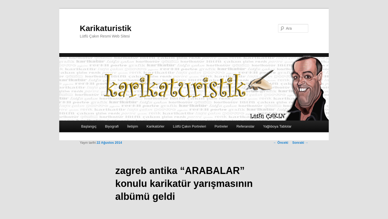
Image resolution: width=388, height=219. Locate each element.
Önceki (280, 143)
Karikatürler (155, 126)
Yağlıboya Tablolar (277, 126)
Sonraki (300, 143)
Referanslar (245, 126)
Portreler (221, 126)
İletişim (132, 126)
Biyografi (112, 126)
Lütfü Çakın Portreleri (189, 126)
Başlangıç (88, 126)
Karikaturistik (105, 28)
